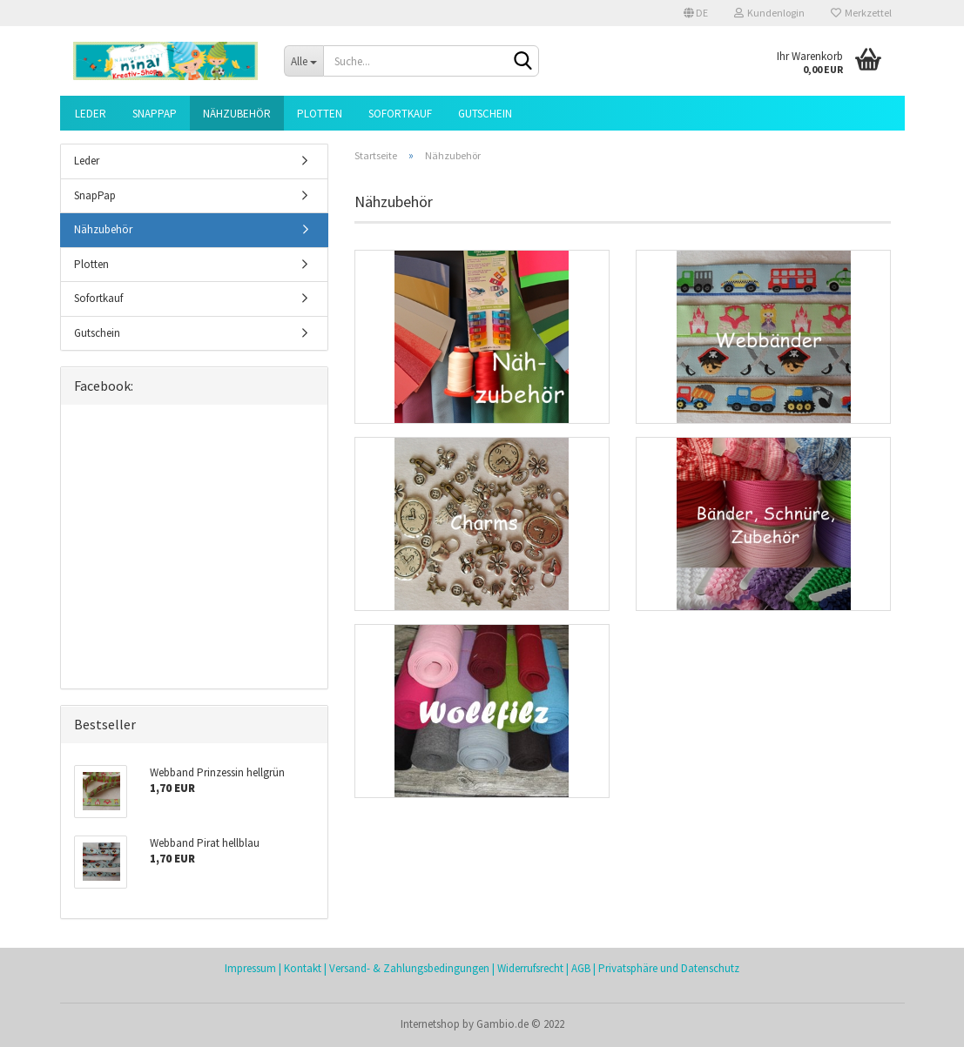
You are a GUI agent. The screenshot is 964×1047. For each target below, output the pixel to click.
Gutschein (485, 113)
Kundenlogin (769, 12)
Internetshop (430, 1024)
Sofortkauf (400, 113)
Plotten (319, 113)
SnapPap (154, 113)
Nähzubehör (237, 113)
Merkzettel (861, 12)
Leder (90, 113)
